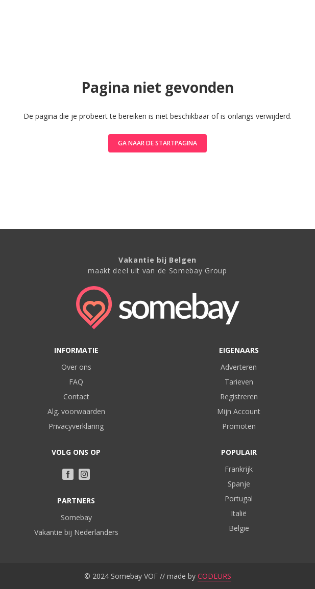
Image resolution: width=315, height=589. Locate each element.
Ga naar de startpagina (157, 143)
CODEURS (214, 576)
